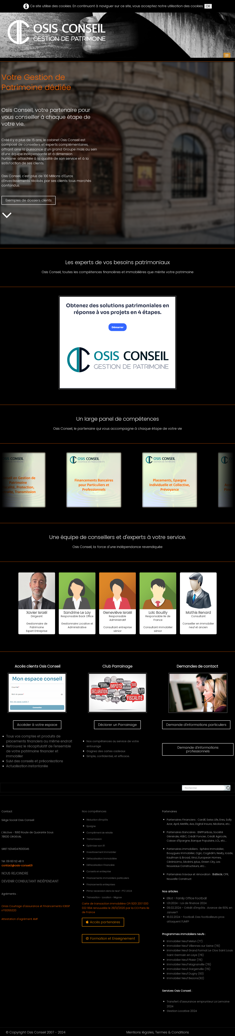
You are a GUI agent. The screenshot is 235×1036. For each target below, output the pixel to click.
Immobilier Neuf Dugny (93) (185, 973)
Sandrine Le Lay (77, 612)
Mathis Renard (198, 612)
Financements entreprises (100, 884)
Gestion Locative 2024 (182, 1011)
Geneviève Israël (117, 612)
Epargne (91, 826)
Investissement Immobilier (101, 852)
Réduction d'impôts (97, 819)
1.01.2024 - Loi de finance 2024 (187, 903)
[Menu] (226, 55)
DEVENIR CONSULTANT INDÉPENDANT (30, 881)
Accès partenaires (103, 922)
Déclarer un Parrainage (117, 724)
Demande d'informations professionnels (197, 749)
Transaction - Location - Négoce (104, 897)
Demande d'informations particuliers (196, 724)
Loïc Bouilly (158, 612)
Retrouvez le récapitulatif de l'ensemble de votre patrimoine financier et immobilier (38, 751)
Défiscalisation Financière (100, 865)
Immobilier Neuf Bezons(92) (185, 978)
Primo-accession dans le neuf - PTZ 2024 (109, 891)
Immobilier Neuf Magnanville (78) (189, 964)
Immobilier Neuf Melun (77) (185, 941)
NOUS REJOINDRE (14, 873)
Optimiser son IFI (95, 845)
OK (208, 6)
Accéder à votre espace (37, 724)
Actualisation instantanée (27, 766)
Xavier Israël (36, 612)
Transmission (94, 839)
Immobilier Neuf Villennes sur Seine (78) (193, 946)
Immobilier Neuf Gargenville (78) (188, 969)
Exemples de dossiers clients (29, 200)
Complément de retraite (99, 832)
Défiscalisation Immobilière (101, 858)
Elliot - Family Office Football (187, 898)
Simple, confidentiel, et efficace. (108, 756)
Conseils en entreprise (98, 871)
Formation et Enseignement (110, 938)
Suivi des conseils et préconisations (34, 761)
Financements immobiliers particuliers (107, 878)
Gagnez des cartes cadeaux (105, 751)
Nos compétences (94, 811)
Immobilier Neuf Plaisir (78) (184, 960)
